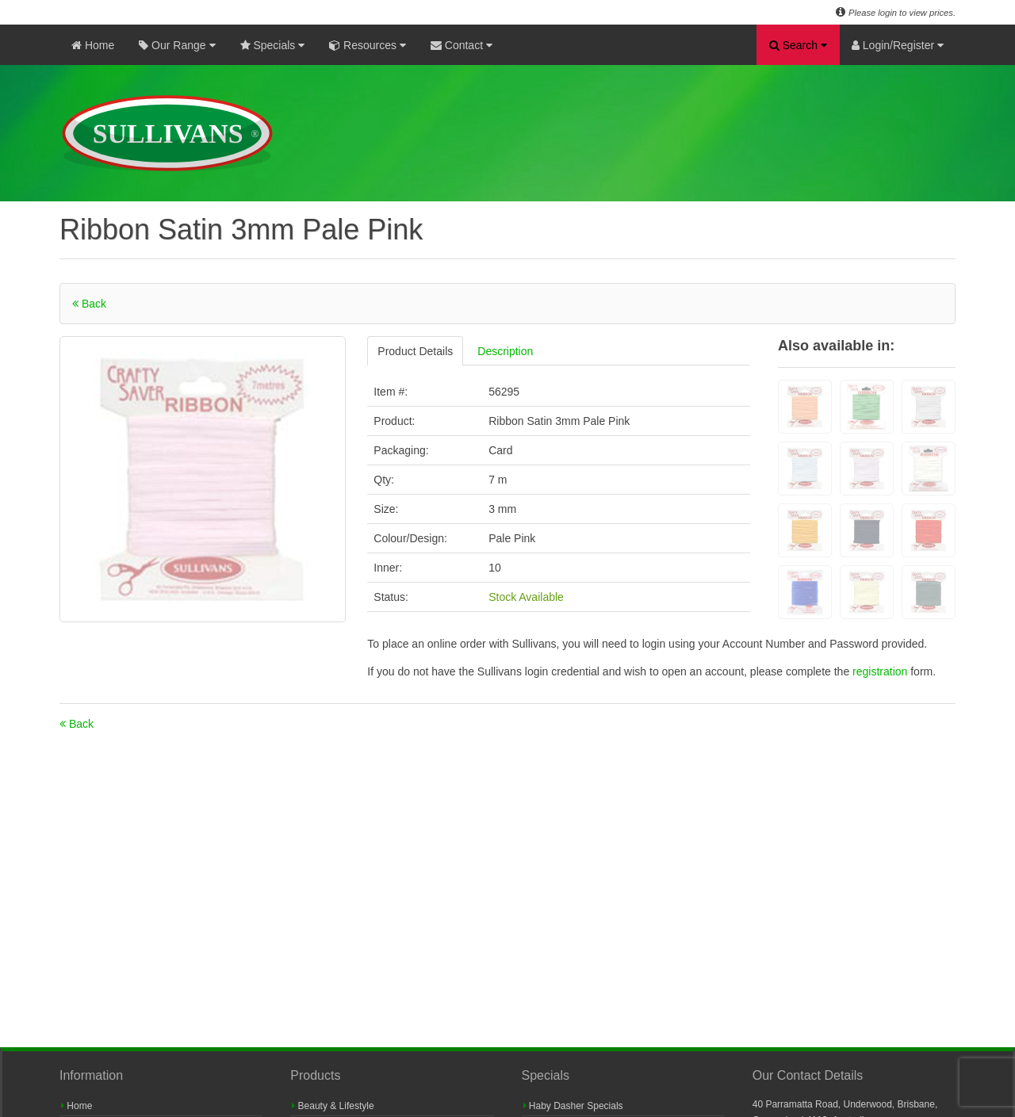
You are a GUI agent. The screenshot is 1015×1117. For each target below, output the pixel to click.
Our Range (177, 45)
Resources (367, 45)
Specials (272, 45)
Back (89, 303)
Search (798, 45)
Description (505, 351)
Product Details (415, 351)
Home (92, 45)
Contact (461, 45)
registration (881, 671)
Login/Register (898, 45)
